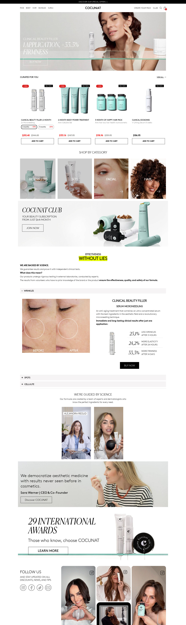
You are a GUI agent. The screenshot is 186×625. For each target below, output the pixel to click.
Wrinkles (27, 290)
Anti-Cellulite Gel (65, 122)
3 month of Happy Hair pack (108, 120)
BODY (28, 8)
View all (161, 77)
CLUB (155, 8)
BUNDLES (42, 8)
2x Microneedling (28, 122)
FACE (22, 8)
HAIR (34, 8)
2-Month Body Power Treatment (73, 120)
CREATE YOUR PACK (142, 8)
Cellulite (27, 384)
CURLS (50, 8)
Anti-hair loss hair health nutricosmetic (111, 122)
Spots (25, 377)
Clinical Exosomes (141, 120)
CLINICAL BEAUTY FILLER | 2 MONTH (36, 120)
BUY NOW (129, 365)
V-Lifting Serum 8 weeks (142, 122)
